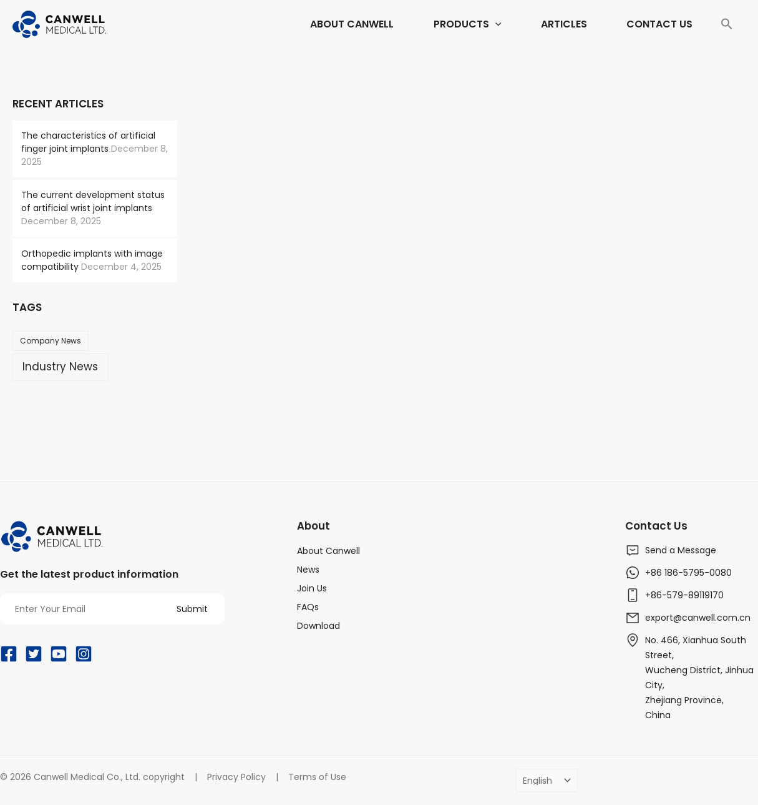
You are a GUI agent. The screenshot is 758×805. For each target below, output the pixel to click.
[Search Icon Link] (727, 24)
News (308, 569)
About (313, 525)
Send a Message (680, 550)
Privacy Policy (236, 777)
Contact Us (656, 525)
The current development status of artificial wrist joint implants (93, 201)
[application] (432, 24)
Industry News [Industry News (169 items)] (60, 366)
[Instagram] (83, 654)
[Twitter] (33, 654)
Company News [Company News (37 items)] (50, 340)
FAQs (308, 607)
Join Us (312, 588)
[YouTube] (58, 654)
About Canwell (328, 551)
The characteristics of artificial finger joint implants (88, 142)
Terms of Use (317, 777)
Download (318, 626)
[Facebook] (8, 654)
